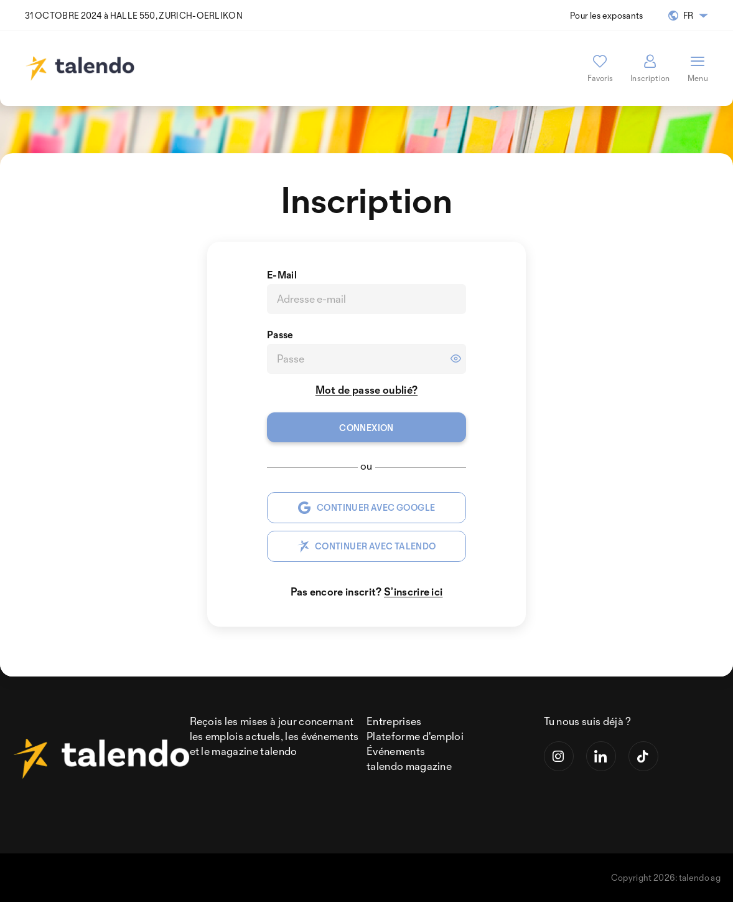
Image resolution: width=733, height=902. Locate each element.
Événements (395, 750)
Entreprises (394, 721)
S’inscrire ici (413, 591)
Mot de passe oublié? (366, 389)
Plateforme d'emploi (415, 736)
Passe (280, 334)
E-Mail (282, 274)
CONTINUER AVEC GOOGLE (367, 507)
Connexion (366, 427)
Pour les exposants (606, 15)
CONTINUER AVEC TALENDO (366, 546)
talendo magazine (409, 765)
